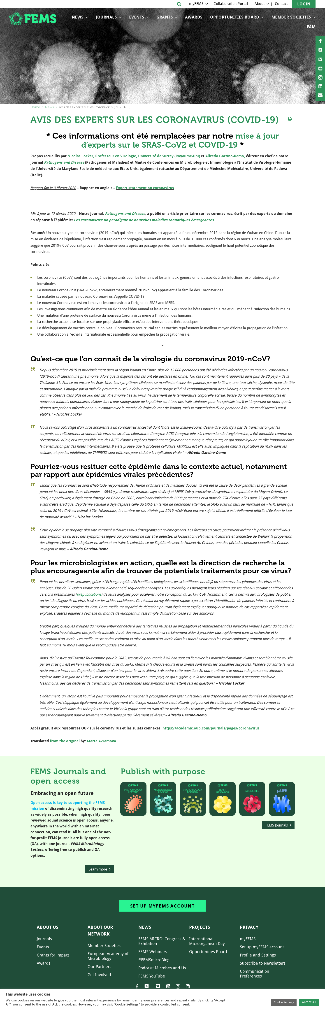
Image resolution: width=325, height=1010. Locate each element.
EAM (311, 26)
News (78, 17)
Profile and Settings (258, 955)
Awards (193, 17)
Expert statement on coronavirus (145, 188)
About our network (100, 930)
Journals (106, 17)
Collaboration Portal (231, 4)
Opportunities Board (208, 951)
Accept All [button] (309, 1002)
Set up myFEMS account (162, 906)
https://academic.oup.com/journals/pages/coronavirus (211, 728)
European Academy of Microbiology (108, 956)
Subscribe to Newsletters (263, 963)
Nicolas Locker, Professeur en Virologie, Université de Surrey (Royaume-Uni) (133, 156)
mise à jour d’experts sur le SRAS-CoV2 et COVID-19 (180, 140)
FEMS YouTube (151, 976)
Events (136, 17)
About (260, 4)
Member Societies (291, 17)
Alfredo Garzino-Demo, (225, 156)
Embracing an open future (62, 793)
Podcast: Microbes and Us (162, 968)
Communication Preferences (254, 973)
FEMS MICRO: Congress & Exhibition (161, 941)
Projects (199, 927)
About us (47, 927)
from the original (65, 741)
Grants (164, 17)
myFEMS (196, 4)
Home (35, 107)
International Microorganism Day (207, 941)
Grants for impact (53, 955)
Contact (281, 4)
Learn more (97, 869)
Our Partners (99, 966)
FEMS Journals (276, 825)
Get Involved (99, 974)
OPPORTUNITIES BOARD (234, 17)
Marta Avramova (101, 741)
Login (303, 4)
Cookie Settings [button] (284, 1002)
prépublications (89, 594)
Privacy (249, 927)
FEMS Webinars (152, 951)
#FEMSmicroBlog (153, 959)
